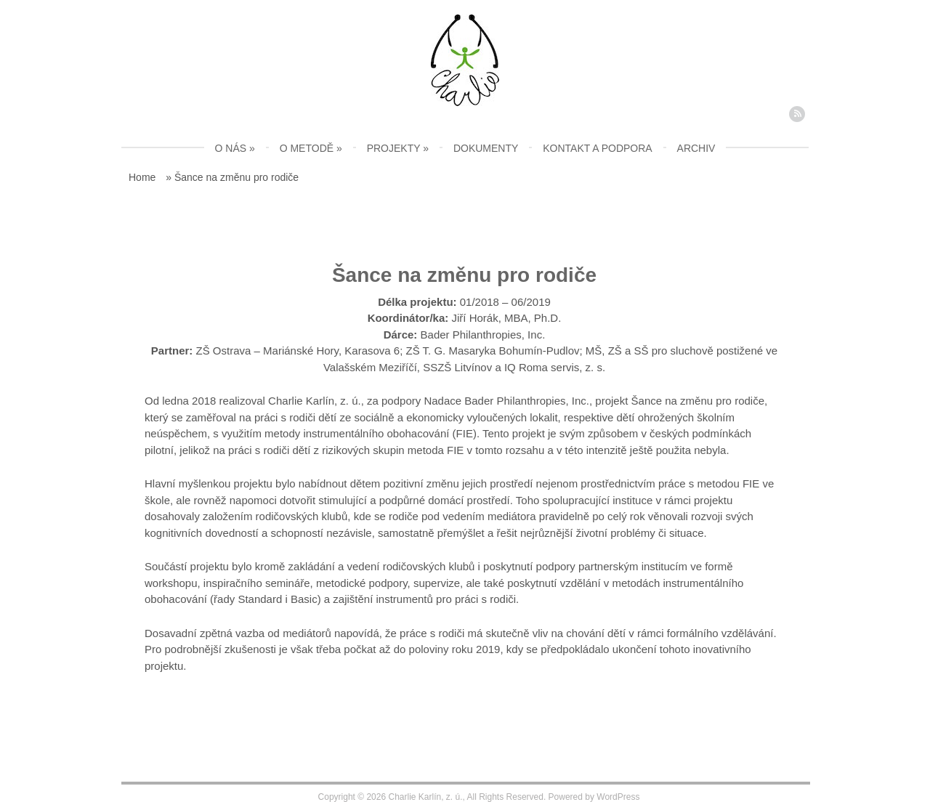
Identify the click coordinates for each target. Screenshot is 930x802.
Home (142, 177)
